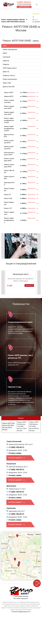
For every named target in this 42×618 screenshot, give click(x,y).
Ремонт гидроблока (9, 213)
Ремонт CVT (8, 208)
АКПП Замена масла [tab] (10, 68)
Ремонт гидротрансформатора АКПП (9, 120)
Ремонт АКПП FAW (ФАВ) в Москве (13, 22)
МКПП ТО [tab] (6, 72)
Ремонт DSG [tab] (7, 83)
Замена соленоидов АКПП (9, 165)
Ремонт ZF (7, 194)
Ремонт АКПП (8, 92)
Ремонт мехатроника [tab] (10, 79)
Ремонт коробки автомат (9, 101)
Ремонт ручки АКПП (9, 177)
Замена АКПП (8, 96)
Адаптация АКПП (9, 183)
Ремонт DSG (8, 198)
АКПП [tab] (5, 46)
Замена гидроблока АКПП (9, 113)
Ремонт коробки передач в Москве (13, 19)
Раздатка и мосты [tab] (9, 75)
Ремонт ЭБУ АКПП (9, 171)
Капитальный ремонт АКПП (9, 153)
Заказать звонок (23, 6)
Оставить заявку (15, 453)
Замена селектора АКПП (9, 147)
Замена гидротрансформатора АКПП (9, 128)
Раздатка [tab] (6, 64)
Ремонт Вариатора (9, 203)
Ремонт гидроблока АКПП (9, 107)
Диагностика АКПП (9, 135)
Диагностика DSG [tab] (9, 86)
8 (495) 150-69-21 (24, 2)
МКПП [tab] (5, 53)
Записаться (31, 92)
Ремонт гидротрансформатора (9, 220)
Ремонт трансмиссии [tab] (10, 49)
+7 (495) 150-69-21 (16, 447)
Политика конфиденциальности (21, 611)
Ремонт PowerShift (9, 189)
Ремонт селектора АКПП (9, 141)
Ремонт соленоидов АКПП (9, 159)
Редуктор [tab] (6, 61)
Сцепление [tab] (6, 57)
